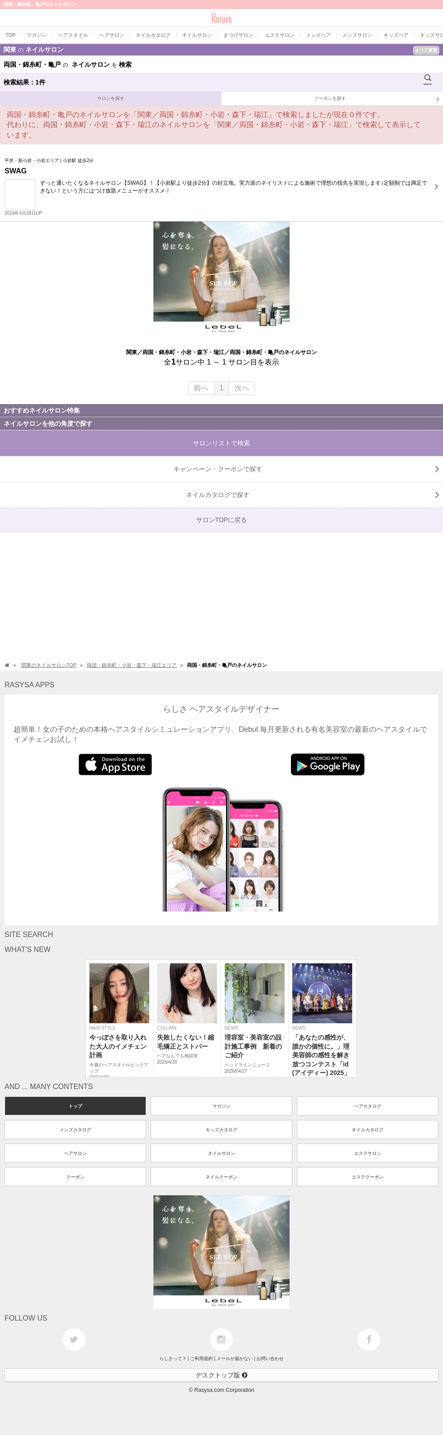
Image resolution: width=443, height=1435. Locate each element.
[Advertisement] (221, 596)
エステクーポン (368, 1176)
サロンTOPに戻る (221, 519)
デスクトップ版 (221, 1375)
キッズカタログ (221, 1129)
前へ (201, 388)
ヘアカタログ (367, 1106)
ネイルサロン (221, 1153)
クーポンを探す (376, 99)
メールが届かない (235, 1358)
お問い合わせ (270, 1358)
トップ (75, 1106)
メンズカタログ (75, 1129)
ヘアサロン (75, 1153)
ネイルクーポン (221, 1176)
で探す (312, 495)
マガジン (221, 1106)
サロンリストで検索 (221, 443)
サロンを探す (110, 98)
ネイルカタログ (368, 1129)
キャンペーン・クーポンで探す (306, 469)
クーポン (75, 1176)
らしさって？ (173, 1358)
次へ (242, 388)
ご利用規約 (201, 1358)
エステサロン (367, 1153)
